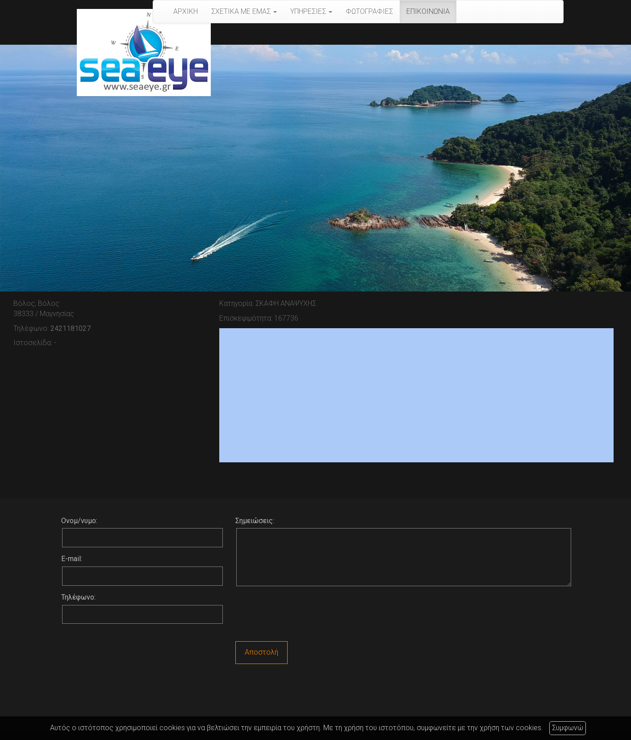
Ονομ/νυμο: (79, 520)
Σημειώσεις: (254, 520)
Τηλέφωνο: (78, 597)
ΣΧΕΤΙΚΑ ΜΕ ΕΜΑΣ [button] (244, 11)
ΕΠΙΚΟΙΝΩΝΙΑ (428, 11)
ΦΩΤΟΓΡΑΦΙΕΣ (369, 11)
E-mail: (71, 558)
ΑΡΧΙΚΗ (185, 11)
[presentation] (303, 614)
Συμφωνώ (567, 727)
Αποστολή (261, 652)
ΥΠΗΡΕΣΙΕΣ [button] (311, 11)
